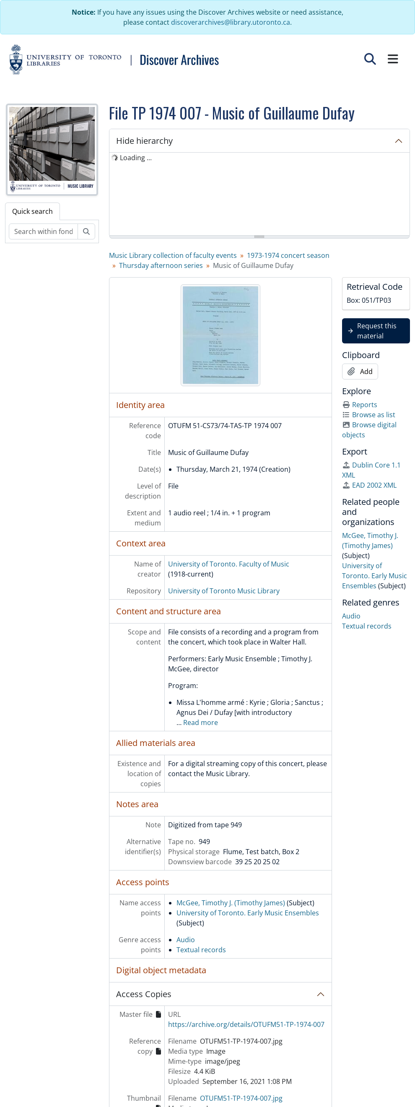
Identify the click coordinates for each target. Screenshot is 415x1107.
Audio (185, 939)
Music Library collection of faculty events (173, 255)
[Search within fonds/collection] (43, 231)
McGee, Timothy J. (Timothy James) (230, 902)
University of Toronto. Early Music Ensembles (247, 912)
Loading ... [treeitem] (136, 157)
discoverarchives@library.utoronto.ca (230, 22)
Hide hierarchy (144, 140)
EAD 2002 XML (369, 485)
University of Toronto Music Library (224, 590)
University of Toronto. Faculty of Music (228, 564)
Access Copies (143, 994)
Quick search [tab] (32, 211)
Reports (359, 404)
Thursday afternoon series (161, 265)
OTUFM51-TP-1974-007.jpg (241, 1098)
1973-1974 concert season (288, 255)
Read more (200, 722)
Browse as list (368, 414)
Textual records (201, 949)
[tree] (259, 194)
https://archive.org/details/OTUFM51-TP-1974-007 (246, 1024)
